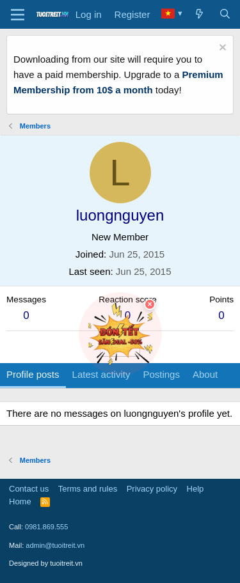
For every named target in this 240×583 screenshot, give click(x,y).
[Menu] (18, 14)
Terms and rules (87, 489)
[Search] (224, 14)
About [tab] (205, 374)
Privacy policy (152, 489)
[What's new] (199, 14)
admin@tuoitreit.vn (55, 545)
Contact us (29, 489)
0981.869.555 (46, 527)
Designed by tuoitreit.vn (46, 563)
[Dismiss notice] (221, 49)
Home (20, 501)
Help (195, 489)
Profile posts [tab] (33, 374)
